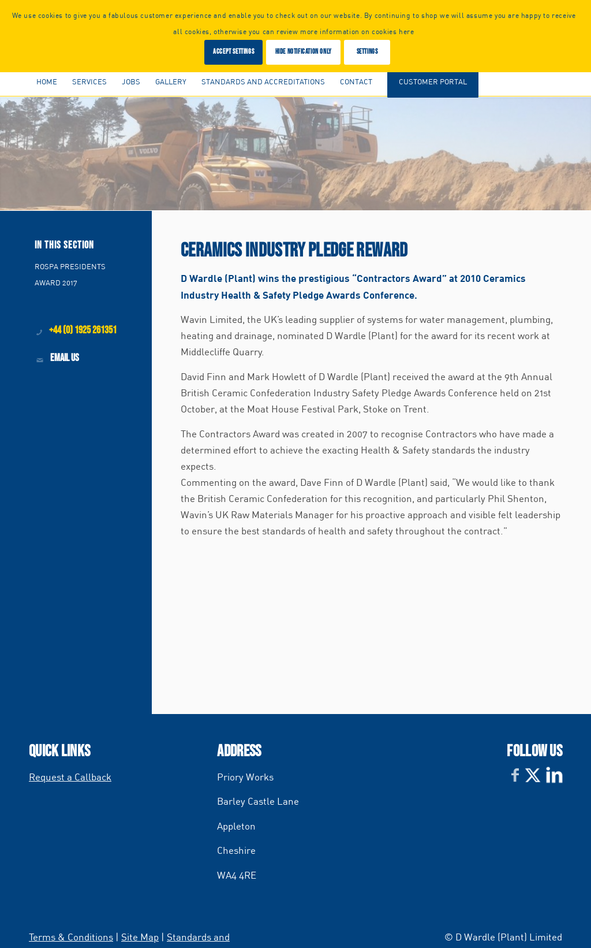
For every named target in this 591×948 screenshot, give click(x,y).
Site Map (140, 937)
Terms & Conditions (71, 937)
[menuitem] (47, 81)
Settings (367, 51)
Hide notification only (303, 51)
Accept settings (233, 51)
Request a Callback (70, 777)
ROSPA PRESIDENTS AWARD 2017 (70, 274)
